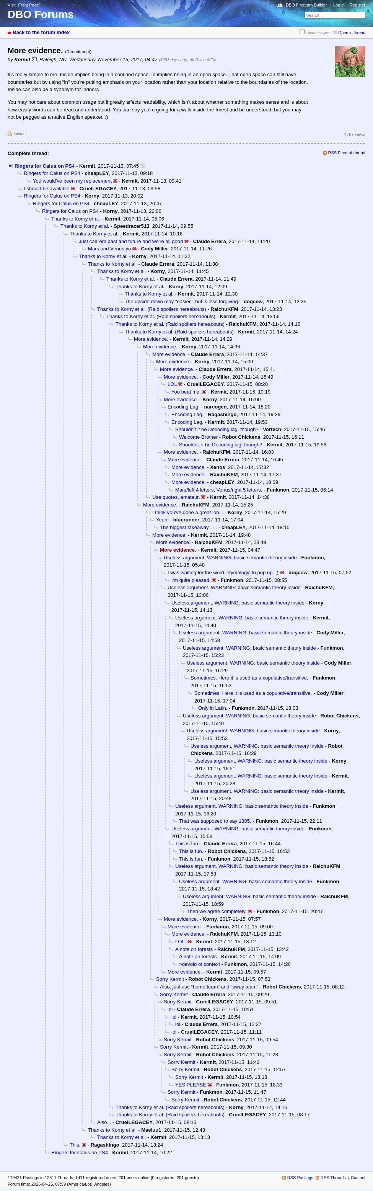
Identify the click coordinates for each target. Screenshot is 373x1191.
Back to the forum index (41, 32)
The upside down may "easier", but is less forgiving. (182, 301)
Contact (358, 1177)
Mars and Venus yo (109, 249)
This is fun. (187, 843)
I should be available (47, 188)
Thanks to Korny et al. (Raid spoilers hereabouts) (151, 309)
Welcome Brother (198, 437)
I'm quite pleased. (190, 580)
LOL (172, 384)
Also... (104, 1122)
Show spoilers (317, 33)
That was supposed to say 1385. (215, 821)
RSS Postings (300, 1177)
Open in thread (351, 32)
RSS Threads (333, 1177)
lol (170, 1009)
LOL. (180, 941)
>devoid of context (199, 964)
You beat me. (186, 392)
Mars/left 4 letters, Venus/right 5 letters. (218, 490)
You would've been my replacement (72, 181)
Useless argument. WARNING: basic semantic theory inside (230, 557)
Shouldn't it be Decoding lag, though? (217, 429)
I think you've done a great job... (187, 512)
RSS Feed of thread (347, 152)
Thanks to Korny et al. (75, 219)
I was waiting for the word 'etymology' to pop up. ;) (223, 572)
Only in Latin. (213, 708)
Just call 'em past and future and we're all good (131, 241)
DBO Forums (41, 14)
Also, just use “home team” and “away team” (209, 987)
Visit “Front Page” (24, 5)
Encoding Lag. (184, 407)
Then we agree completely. (216, 911)
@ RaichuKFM (203, 59)
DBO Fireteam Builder (306, 5)
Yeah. (162, 520)
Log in (339, 5)
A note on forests (194, 949)
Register (357, 5)
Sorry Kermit (170, 979)
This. (75, 1145)
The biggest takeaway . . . (188, 527)
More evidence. (151, 339)
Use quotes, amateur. (176, 497)
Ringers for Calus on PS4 (45, 166)
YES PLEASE (190, 1085)
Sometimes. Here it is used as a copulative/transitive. (249, 678)
